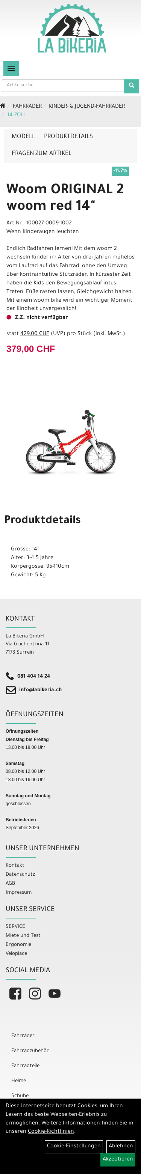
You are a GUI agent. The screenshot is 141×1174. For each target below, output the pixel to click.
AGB (10, 884)
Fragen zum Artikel (41, 153)
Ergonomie (18, 945)
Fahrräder (27, 107)
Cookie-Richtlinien (51, 1132)
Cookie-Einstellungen (74, 1147)
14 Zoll (16, 116)
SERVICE (15, 927)
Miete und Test (23, 936)
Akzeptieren (118, 1160)
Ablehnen (121, 1147)
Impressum (19, 893)
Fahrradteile (25, 1066)
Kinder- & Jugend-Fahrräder (87, 107)
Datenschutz (20, 875)
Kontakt (15, 866)
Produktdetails (68, 137)
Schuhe (20, 1096)
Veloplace (16, 954)
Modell (23, 137)
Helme (18, 1081)
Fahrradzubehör (30, 1051)
